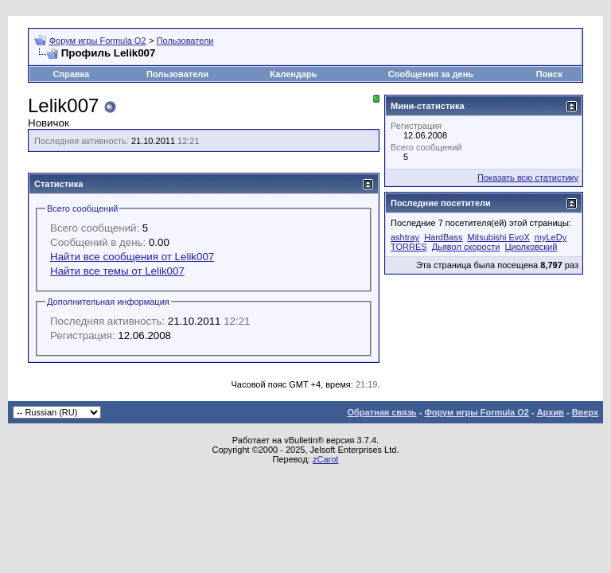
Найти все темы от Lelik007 (117, 271)
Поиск (549, 74)
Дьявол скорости (466, 246)
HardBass (443, 237)
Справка (71, 74)
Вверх (585, 412)
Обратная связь (381, 412)
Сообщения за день (430, 74)
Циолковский (530, 246)
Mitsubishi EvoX (499, 237)
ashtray (405, 237)
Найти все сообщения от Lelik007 (132, 257)
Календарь (293, 74)
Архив (550, 412)
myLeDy (550, 237)
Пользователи (185, 40)
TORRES (409, 246)
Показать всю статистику (527, 177)
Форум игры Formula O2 (97, 40)
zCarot (325, 459)
